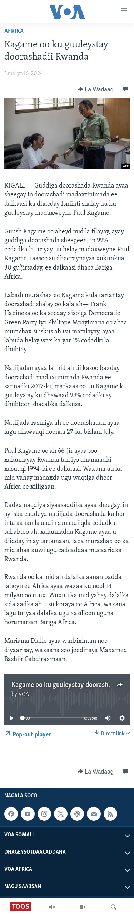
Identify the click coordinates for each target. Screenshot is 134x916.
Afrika (14, 31)
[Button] (95, 89)
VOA (23, 694)
